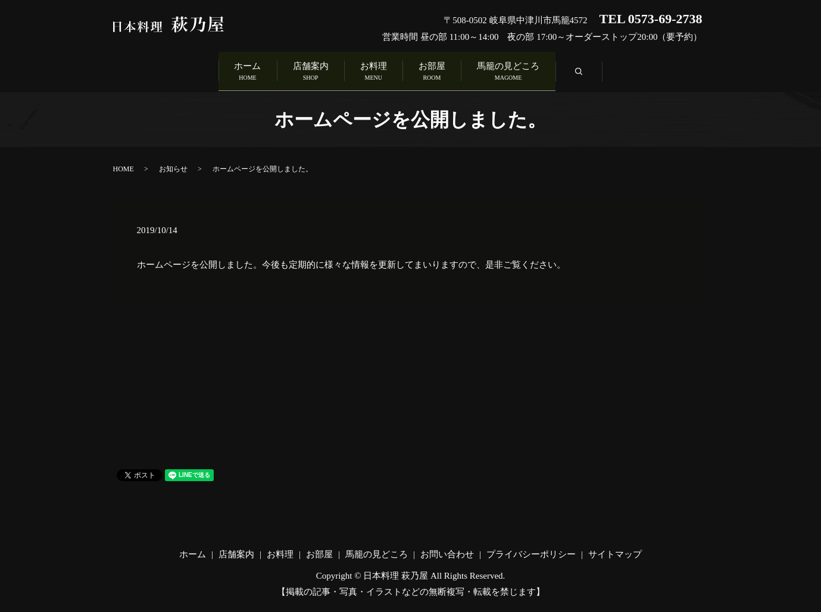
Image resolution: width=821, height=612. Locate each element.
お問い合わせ (447, 550)
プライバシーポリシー (531, 550)
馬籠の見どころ (539, 70)
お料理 (373, 70)
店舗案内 (295, 70)
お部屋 (447, 70)
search (629, 73)
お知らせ (173, 165)
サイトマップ (615, 550)
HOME (123, 165)
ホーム (216, 70)
